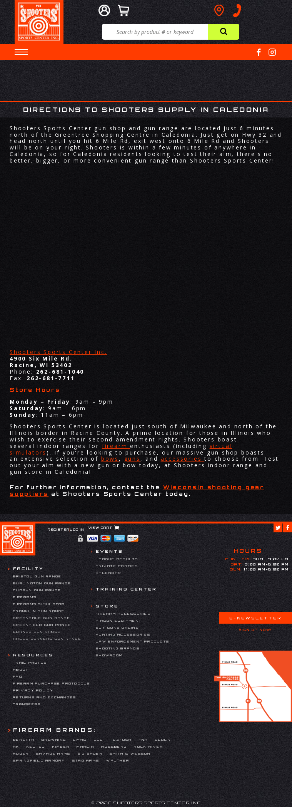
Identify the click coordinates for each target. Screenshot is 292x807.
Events (109, 551)
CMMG (80, 740)
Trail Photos (30, 662)
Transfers (27, 704)
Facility (28, 568)
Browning (54, 740)
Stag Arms (85, 760)
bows (110, 458)
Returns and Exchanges (44, 697)
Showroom (109, 655)
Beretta (24, 740)
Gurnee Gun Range (37, 632)
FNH (143, 740)
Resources (33, 655)
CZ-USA (122, 740)
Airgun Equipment (119, 620)
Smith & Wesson (130, 753)
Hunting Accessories (123, 634)
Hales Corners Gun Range (47, 639)
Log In (77, 530)
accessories (183, 458)
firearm (116, 446)
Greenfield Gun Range (42, 625)
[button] (21, 52)
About (20, 669)
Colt (100, 740)
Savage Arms (53, 753)
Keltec (36, 746)
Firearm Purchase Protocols (51, 683)
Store (107, 606)
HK (16, 746)
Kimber (61, 746)
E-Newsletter (255, 618)
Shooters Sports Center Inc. (58, 352)
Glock (163, 740)
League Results (117, 559)
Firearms (25, 597)
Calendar (108, 573)
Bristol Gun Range (37, 576)
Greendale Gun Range (41, 618)
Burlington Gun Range (42, 583)
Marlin (85, 746)
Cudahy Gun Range (37, 590)
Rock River (148, 746)
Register (59, 530)
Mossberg (114, 746)
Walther (117, 760)
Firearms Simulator (39, 604)
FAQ (18, 676)
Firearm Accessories (123, 614)
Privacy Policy (33, 690)
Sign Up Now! (255, 630)
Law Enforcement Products (132, 641)
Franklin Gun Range (39, 611)
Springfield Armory (39, 760)
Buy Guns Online (117, 627)
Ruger (21, 753)
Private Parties (117, 566)
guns (132, 458)
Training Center (126, 589)
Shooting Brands (118, 648)
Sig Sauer (90, 753)
